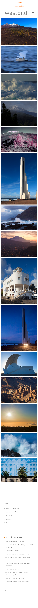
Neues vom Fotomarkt (12, 550)
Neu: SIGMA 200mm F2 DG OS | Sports (17, 554)
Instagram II (9, 519)
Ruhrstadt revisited (12, 523)
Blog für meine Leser (12, 508)
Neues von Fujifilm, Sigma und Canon (17, 581)
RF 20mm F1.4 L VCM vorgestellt (15, 578)
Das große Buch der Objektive (14, 541)
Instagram (9, 515)
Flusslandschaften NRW (13, 512)
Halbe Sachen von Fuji (12, 569)
